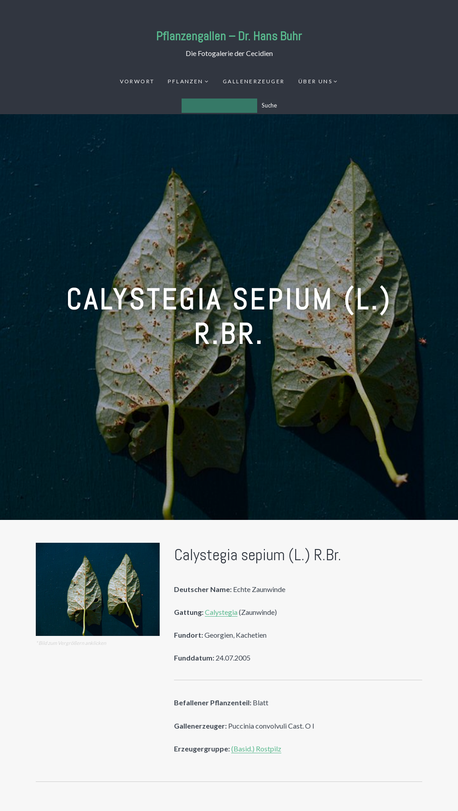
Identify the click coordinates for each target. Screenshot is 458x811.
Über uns (315, 81)
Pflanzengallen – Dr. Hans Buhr (229, 36)
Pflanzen (185, 81)
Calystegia (221, 612)
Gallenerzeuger (254, 81)
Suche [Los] (269, 105)
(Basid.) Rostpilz (256, 748)
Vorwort (137, 81)
